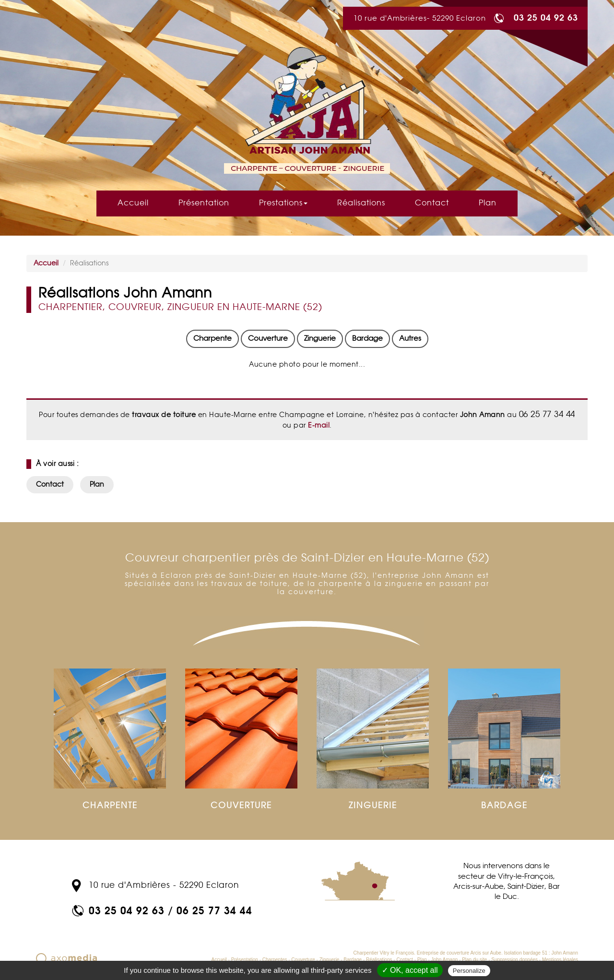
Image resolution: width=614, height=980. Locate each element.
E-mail (318, 425)
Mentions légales (560, 959)
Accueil (133, 203)
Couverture (268, 339)
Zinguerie (320, 339)
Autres (410, 339)
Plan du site (474, 959)
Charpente (212, 339)
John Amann (444, 959)
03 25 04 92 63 (546, 17)
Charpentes (274, 959)
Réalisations (361, 203)
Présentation (203, 203)
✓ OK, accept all (410, 970)
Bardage (367, 339)
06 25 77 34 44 (214, 910)
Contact (432, 203)
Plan (487, 203)
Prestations (283, 203)
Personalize (469, 970)
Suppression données (514, 959)
